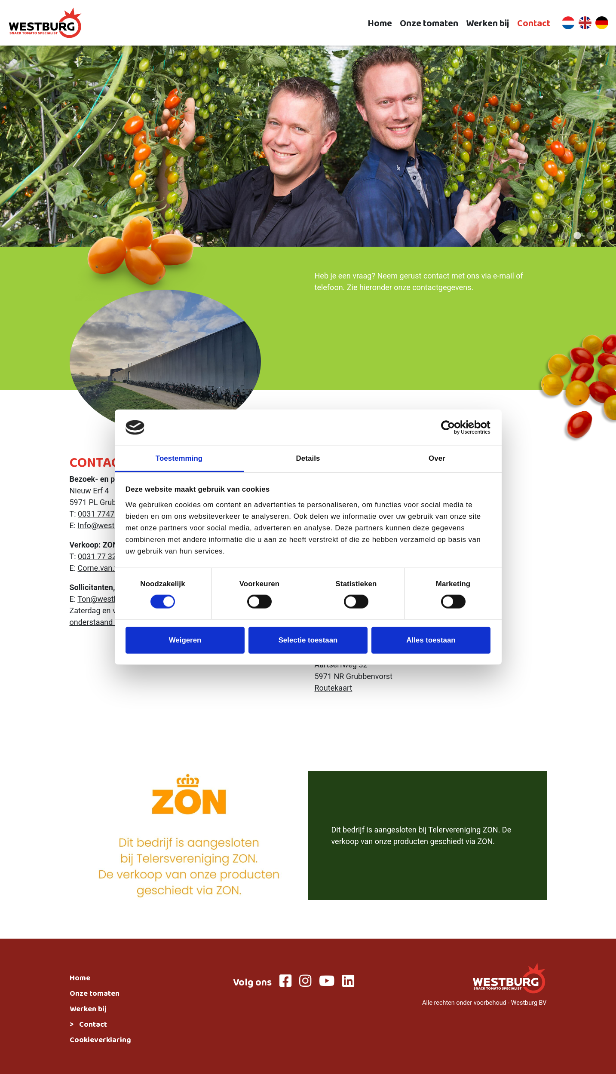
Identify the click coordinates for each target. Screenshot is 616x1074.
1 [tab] (564, 236)
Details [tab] (308, 458)
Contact (533, 23)
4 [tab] (603, 236)
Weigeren (185, 640)
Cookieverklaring (100, 1041)
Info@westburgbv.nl (113, 525)
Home (380, 23)
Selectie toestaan (308, 640)
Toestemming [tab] (179, 458)
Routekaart (333, 687)
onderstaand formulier (108, 622)
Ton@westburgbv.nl (111, 598)
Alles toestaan (430, 640)
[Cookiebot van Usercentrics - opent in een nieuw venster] (452, 427)
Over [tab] (437, 458)
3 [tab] (590, 236)
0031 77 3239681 (108, 556)
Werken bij (487, 23)
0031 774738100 (107, 513)
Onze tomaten (429, 23)
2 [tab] (577, 236)
